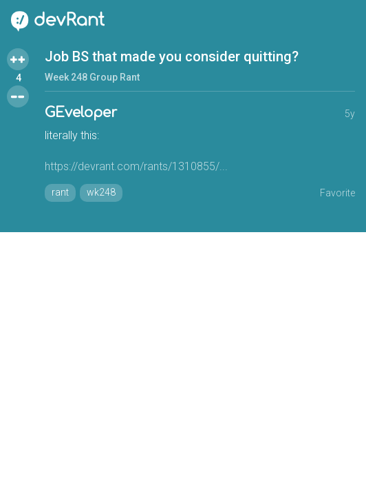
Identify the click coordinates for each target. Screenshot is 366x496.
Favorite (337, 192)
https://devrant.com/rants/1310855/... (136, 166)
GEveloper (81, 113)
